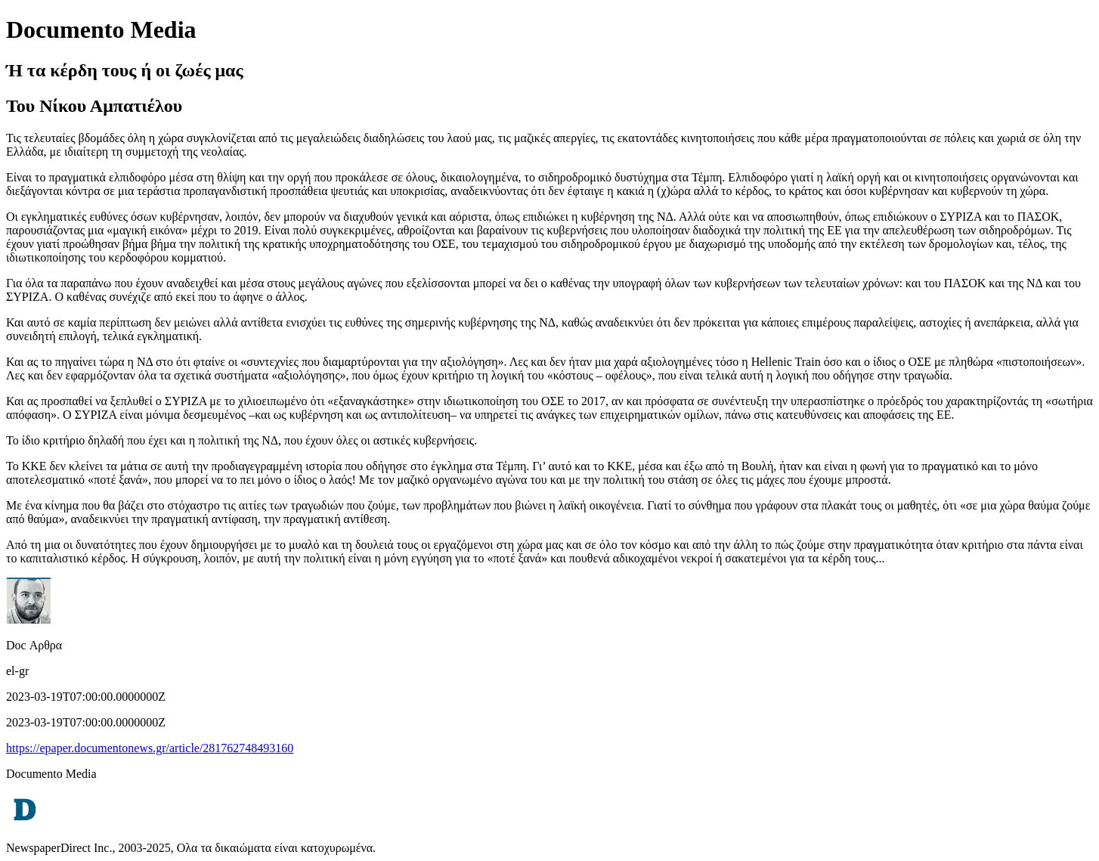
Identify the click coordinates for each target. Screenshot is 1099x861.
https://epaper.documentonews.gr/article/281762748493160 (149, 748)
